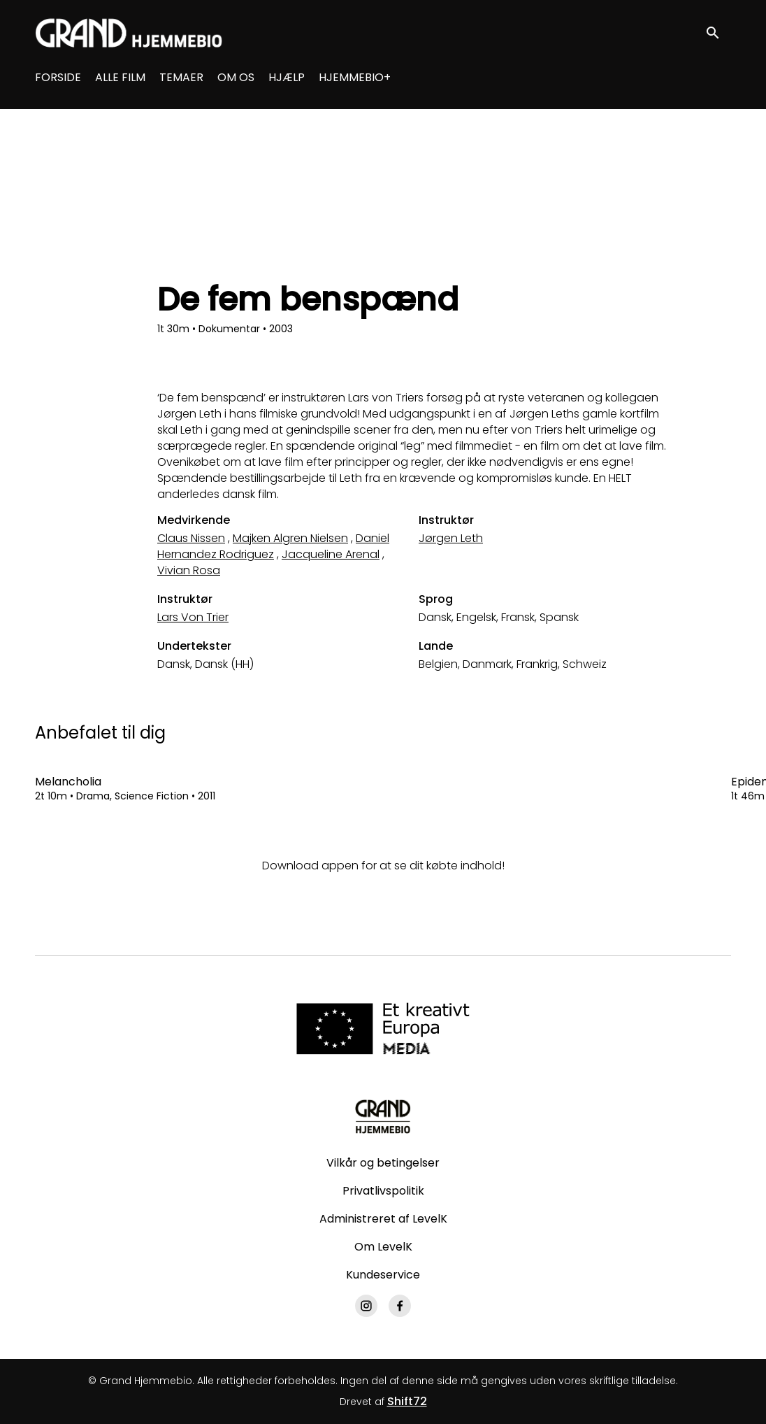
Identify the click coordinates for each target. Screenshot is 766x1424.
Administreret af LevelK (383, 1219)
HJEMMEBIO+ (355, 77)
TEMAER (181, 77)
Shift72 (407, 1401)
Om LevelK (383, 1247)
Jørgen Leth (451, 538)
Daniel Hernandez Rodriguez (273, 546)
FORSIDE (58, 77)
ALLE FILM (120, 77)
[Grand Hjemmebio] (382, 1116)
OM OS (235, 77)
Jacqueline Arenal (331, 554)
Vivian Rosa (188, 570)
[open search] (718, 32)
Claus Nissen (191, 538)
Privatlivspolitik (383, 1191)
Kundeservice (383, 1275)
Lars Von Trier (193, 617)
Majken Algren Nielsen (290, 538)
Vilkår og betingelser (383, 1163)
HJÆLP (286, 77)
